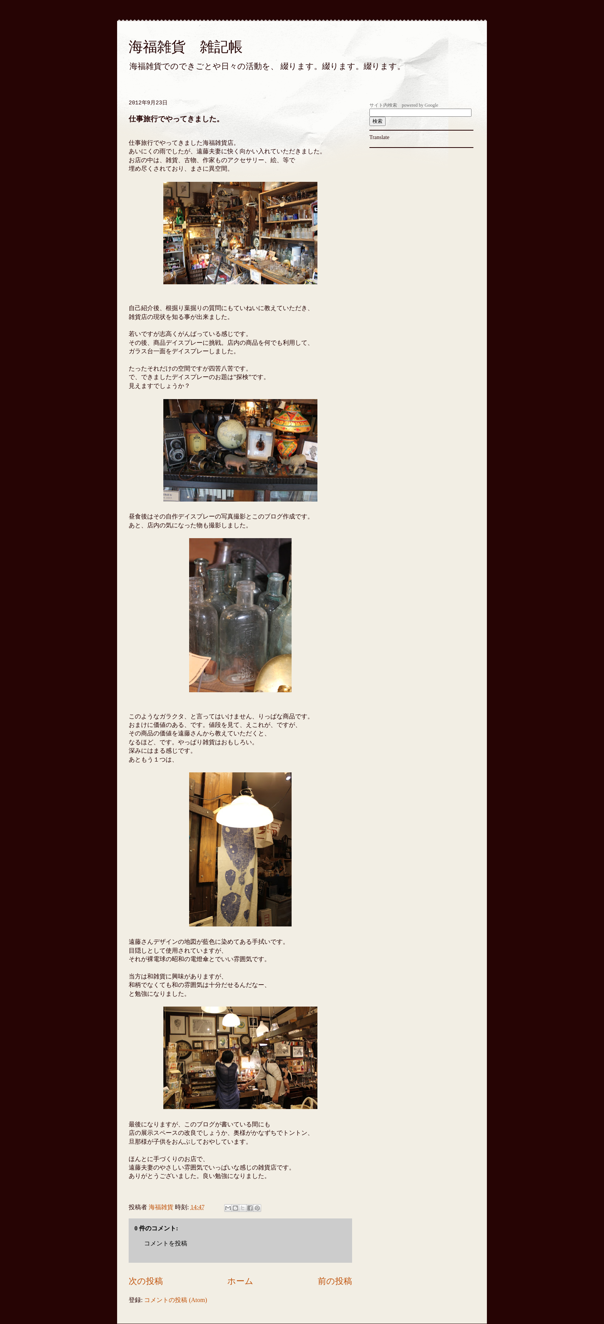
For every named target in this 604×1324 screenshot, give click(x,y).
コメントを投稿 (165, 1243)
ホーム (240, 1281)
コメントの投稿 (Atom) (175, 1300)
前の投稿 (335, 1281)
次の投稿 (146, 1281)
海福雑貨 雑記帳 (186, 47)
